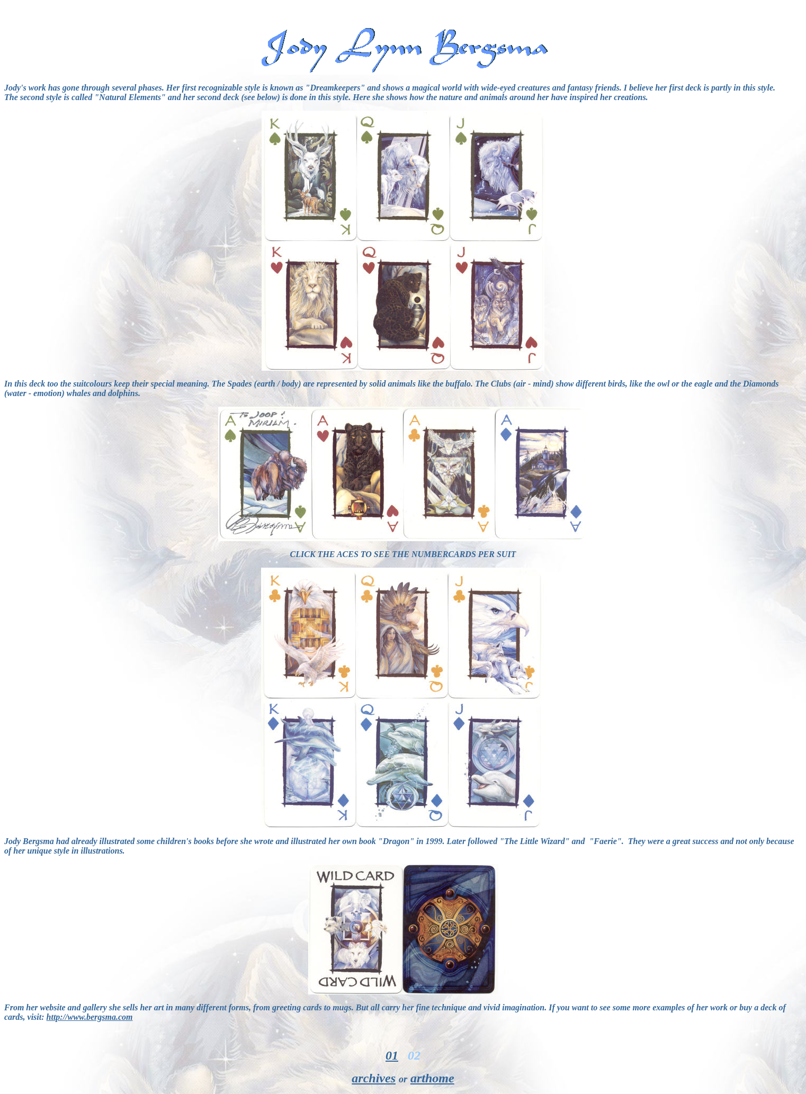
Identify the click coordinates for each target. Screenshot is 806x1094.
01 (392, 1055)
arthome (432, 1078)
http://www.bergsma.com (90, 1016)
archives (374, 1078)
